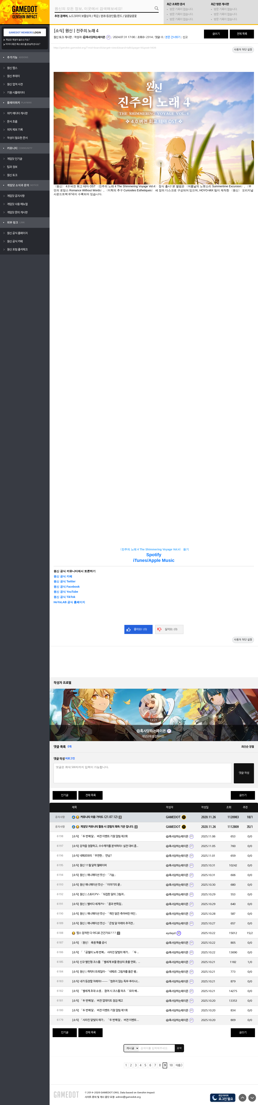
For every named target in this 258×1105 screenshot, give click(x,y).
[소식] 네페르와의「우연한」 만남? (92, 855)
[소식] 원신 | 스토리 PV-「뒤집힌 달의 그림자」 (99, 894)
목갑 (96, 16)
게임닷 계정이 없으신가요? (18, 40)
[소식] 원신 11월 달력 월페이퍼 (89, 865)
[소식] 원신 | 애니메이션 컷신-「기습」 (94, 875)
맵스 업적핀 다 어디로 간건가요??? (96, 933)
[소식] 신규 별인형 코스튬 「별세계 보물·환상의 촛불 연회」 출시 (106, 962)
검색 (179, 1048)
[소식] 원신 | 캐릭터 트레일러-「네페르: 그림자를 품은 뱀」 (105, 971)
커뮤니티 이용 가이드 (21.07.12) (99, 817)
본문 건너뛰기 (172, 37)
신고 (185, 37)
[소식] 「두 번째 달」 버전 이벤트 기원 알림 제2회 (100, 836)
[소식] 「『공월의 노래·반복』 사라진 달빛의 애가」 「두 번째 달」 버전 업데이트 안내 (106, 952)
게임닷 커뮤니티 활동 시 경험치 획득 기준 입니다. (107, 826)
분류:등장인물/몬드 (111, 16)
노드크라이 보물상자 (80, 16)
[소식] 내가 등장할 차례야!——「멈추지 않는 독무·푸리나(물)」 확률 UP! (106, 981)
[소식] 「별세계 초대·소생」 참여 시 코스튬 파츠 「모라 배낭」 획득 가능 (106, 991)
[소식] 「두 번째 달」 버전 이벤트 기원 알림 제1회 (100, 1010)
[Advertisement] (154, 62)
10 (171, 1065)
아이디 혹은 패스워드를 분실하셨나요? (23, 44)
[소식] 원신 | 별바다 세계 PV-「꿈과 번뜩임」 (98, 904)
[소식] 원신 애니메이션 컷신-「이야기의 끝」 (97, 884)
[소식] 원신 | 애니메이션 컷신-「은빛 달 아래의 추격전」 (104, 923)
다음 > (179, 1065)
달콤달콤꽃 (131, 16)
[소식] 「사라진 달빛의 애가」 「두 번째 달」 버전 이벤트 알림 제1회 (106, 1020)
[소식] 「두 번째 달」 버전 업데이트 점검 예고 (97, 1000)
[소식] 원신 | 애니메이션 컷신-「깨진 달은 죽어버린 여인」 (105, 913)
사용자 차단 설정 (243, 49)
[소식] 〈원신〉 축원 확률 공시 (89, 942)
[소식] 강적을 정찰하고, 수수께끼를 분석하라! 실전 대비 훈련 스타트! (106, 846)
